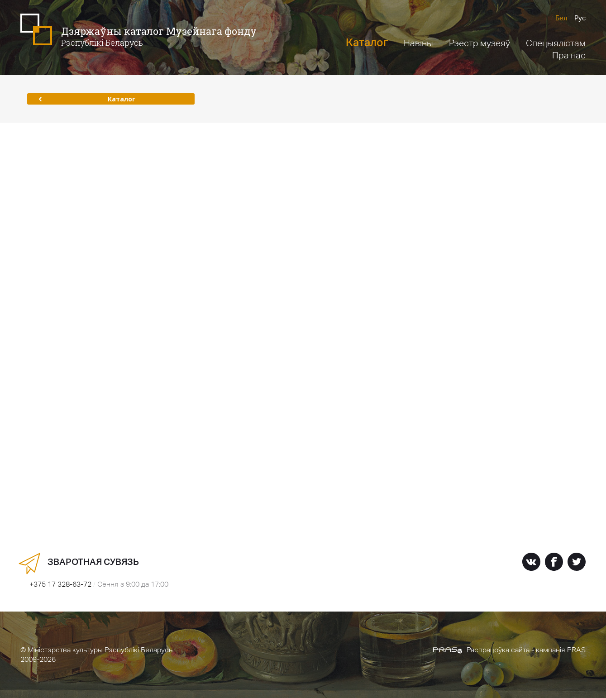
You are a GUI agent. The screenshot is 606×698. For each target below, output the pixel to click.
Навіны (418, 43)
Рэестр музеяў (479, 43)
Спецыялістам (556, 43)
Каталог (367, 42)
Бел (561, 18)
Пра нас (569, 55)
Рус (580, 18)
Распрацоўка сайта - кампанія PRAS (509, 649)
